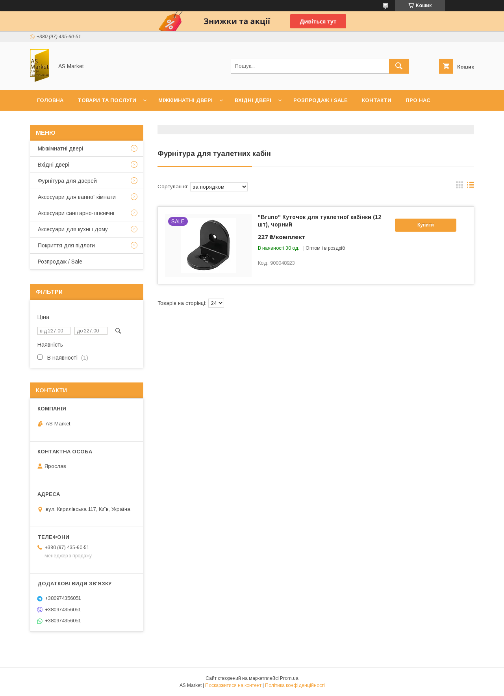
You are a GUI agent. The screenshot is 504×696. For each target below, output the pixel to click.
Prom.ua (289, 678)
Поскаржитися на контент (233, 685)
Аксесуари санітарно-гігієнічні (76, 213)
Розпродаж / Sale (320, 100)
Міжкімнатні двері (185, 100)
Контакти (376, 100)
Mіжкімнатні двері (60, 148)
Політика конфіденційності (295, 685)
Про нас (418, 100)
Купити (425, 225)
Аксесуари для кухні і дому (73, 229)
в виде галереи (459, 186)
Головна (50, 100)
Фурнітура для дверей (67, 181)
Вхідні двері (253, 100)
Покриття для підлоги (66, 245)
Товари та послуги (107, 100)
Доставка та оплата (68, 121)
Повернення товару (144, 121)
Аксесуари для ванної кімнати (77, 197)
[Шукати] (399, 66)
